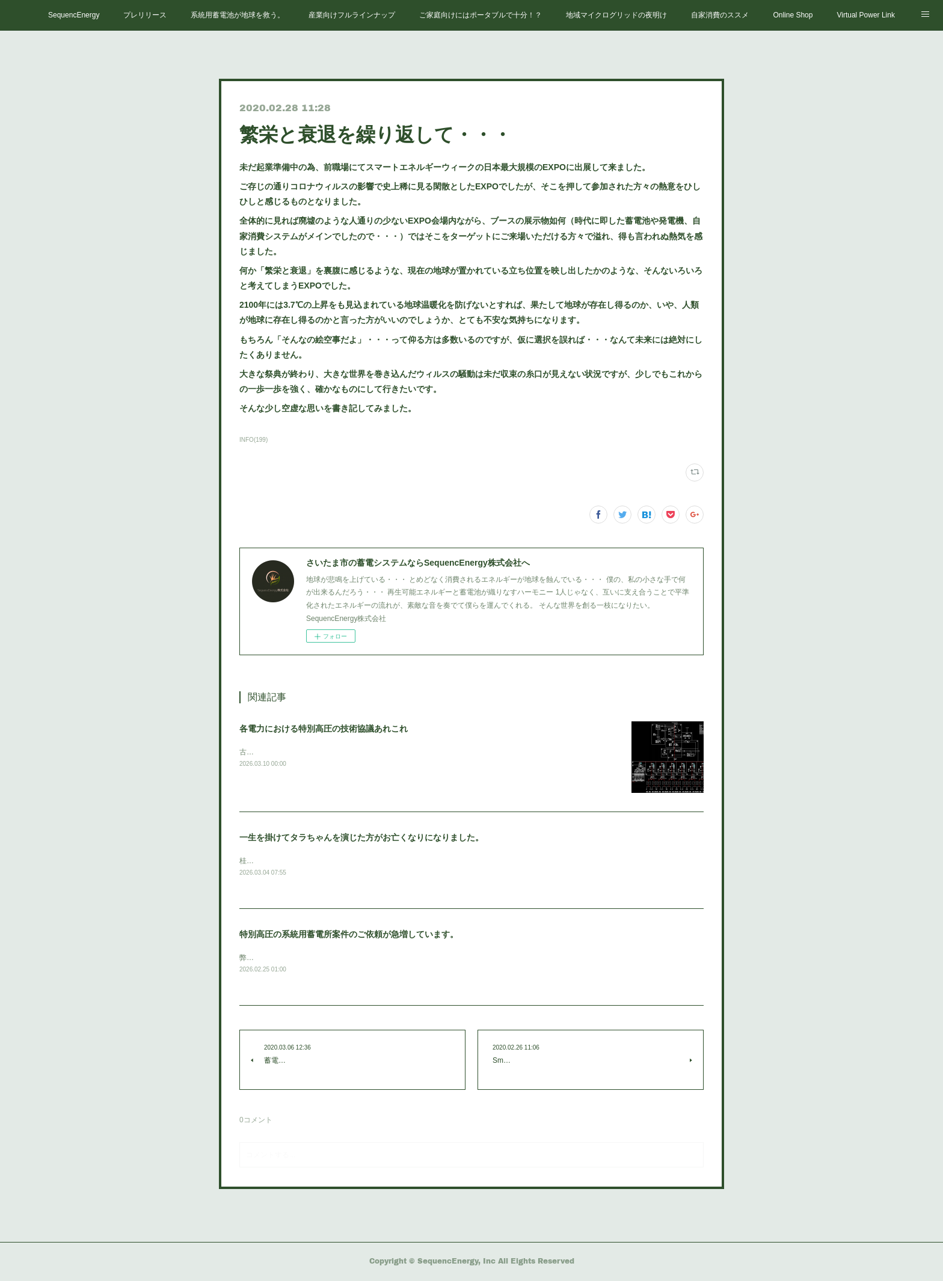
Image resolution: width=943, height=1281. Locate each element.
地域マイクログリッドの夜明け (616, 15)
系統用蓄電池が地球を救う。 (237, 15)
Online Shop (792, 15)
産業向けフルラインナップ (352, 15)
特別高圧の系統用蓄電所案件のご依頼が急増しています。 (348, 935)
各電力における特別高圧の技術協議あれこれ (323, 728)
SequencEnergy (73, 15)
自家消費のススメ (720, 15)
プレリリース (145, 15)
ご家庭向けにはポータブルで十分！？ (480, 15)
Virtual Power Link (866, 15)
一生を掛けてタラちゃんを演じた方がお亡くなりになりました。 (361, 837)
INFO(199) (253, 439)
